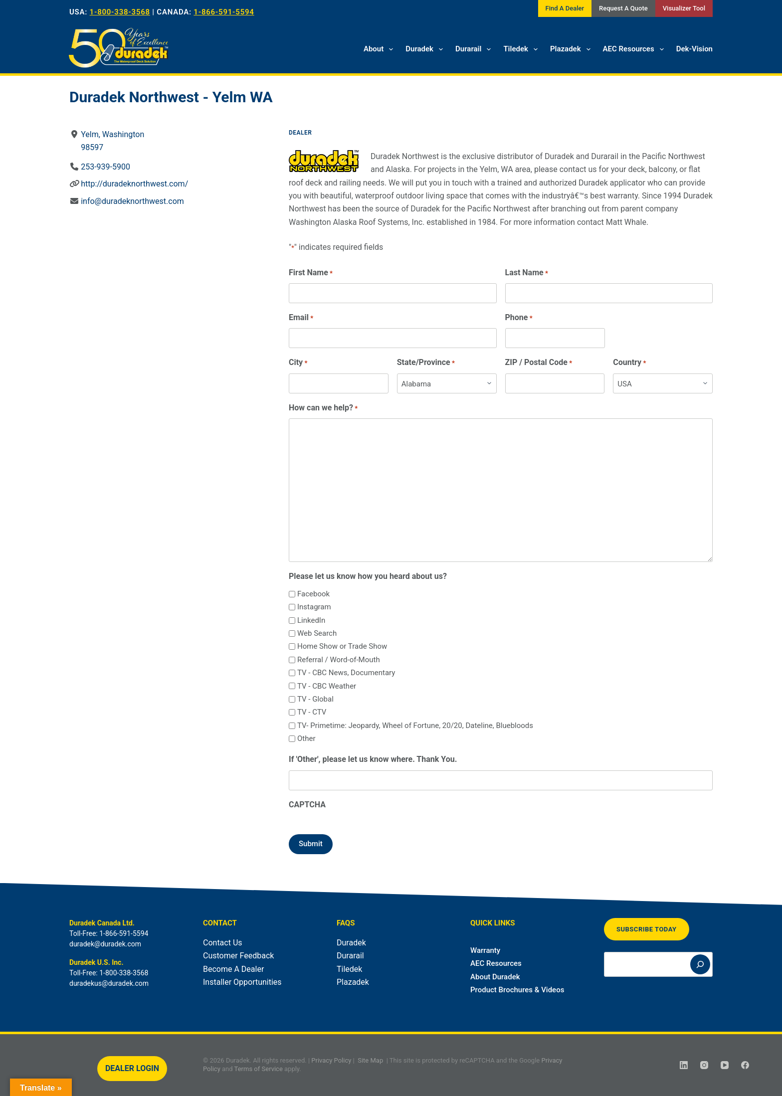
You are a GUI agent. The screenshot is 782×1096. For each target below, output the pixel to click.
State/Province (426, 363)
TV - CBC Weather (326, 686)
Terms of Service (258, 1069)
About (380, 49)
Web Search (317, 633)
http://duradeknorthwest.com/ (134, 183)
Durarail (475, 49)
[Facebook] (745, 1065)
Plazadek (572, 49)
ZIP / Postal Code (539, 363)
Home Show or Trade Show (342, 646)
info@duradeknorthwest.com (132, 201)
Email (301, 318)
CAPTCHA (307, 804)
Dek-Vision (694, 48)
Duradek (426, 49)
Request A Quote (623, 8)
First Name (311, 273)
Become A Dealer (233, 969)
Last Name (526, 273)
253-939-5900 (105, 167)
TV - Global (315, 699)
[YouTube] (725, 1065)
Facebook (313, 593)
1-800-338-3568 (120, 11)
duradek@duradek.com (105, 944)
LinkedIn (311, 620)
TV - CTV (311, 712)
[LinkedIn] (684, 1065)
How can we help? (323, 408)
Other (306, 738)
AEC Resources (635, 49)
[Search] (700, 964)
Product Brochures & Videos (517, 989)
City (298, 363)
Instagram (314, 606)
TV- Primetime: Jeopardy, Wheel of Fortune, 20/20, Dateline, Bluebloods (415, 725)
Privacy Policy (331, 1060)
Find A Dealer (565, 8)
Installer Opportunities (242, 982)
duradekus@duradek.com (109, 983)
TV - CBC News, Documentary (346, 672)
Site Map (370, 1060)
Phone (519, 318)
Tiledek (522, 49)
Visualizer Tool (684, 8)
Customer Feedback (238, 955)
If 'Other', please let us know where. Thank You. (373, 759)
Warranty (485, 950)
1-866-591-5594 (224, 11)
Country (629, 363)
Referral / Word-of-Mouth (338, 659)
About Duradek (495, 976)
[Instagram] (704, 1065)
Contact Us (222, 942)
